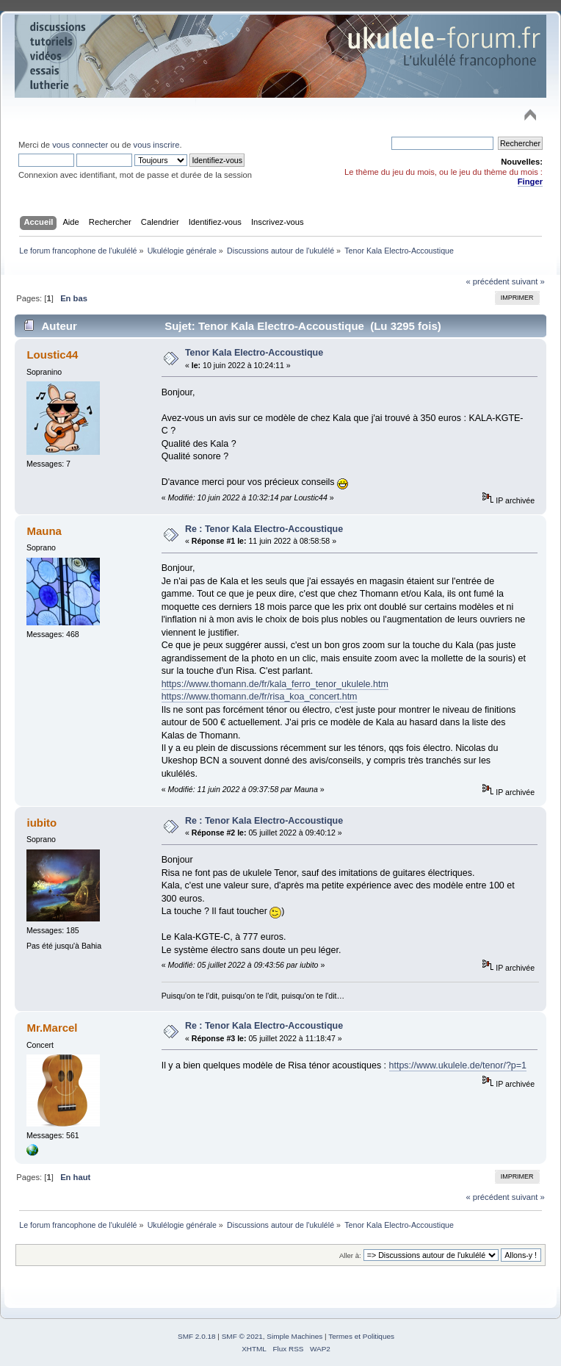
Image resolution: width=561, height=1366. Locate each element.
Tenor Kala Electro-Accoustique (254, 353)
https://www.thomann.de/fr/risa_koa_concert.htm (260, 696)
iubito (41, 822)
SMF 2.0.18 (197, 1336)
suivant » (528, 281)
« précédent (487, 281)
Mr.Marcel (51, 1027)
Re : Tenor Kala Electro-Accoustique (264, 529)
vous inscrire (157, 144)
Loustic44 (52, 354)
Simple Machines (294, 1336)
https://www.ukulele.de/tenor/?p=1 (458, 1065)
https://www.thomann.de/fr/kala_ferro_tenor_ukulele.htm (275, 684)
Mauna (43, 531)
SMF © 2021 (242, 1336)
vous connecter (80, 144)
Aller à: (350, 1255)
